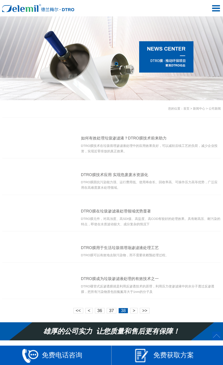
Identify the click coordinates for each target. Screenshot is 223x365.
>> (144, 310)
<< (78, 310)
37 (111, 310)
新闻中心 (199, 108)
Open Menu (216, 8)
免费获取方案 (164, 356)
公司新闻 (215, 108)
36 (99, 310)
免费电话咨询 (52, 356)
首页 (186, 108)
